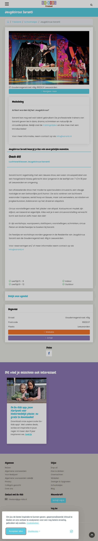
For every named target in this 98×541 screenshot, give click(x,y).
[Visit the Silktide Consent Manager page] (71, 531)
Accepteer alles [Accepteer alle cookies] (16, 531)
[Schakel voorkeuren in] (34, 531)
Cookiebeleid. (33, 523)
